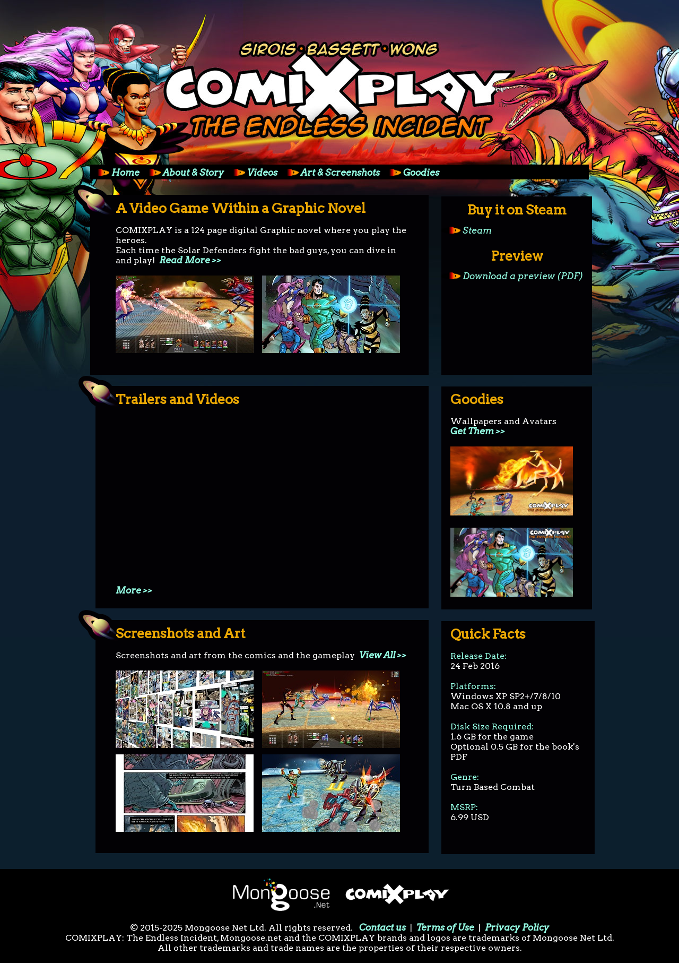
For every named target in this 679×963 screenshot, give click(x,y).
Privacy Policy (517, 927)
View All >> (383, 655)
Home (115, 172)
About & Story (183, 172)
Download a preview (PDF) (512, 276)
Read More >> (190, 260)
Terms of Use (445, 927)
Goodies (410, 172)
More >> (134, 590)
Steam (466, 230)
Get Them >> (478, 431)
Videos (251, 172)
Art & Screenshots (330, 172)
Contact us (382, 927)
